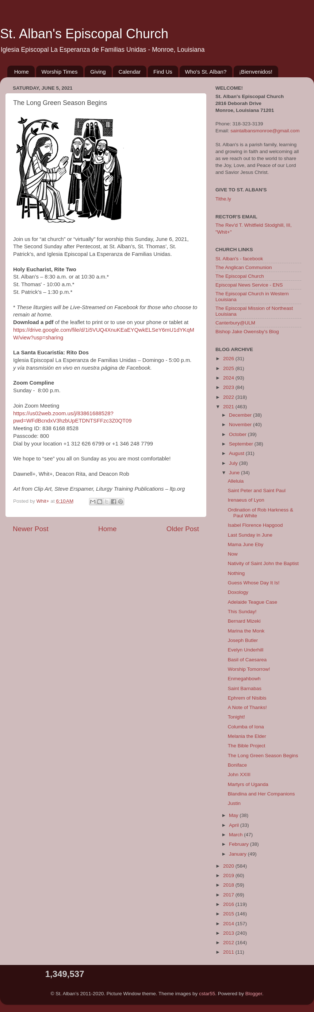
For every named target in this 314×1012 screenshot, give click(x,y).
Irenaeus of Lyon (246, 500)
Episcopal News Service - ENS (249, 285)
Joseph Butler (243, 640)
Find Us (162, 72)
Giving (98, 72)
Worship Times (60, 72)
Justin (234, 803)
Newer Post (31, 529)
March (236, 834)
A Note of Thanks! (247, 707)
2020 (229, 866)
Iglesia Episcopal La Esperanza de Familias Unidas (108, 254)
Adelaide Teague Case (252, 602)
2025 (229, 368)
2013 (229, 933)
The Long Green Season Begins (263, 755)
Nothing (236, 573)
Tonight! (236, 717)
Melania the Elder (247, 736)
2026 (229, 358)
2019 (229, 875)
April (234, 825)
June (235, 472)
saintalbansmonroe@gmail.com (264, 130)
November (241, 424)
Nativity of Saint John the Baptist (263, 563)
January (238, 854)
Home (21, 72)
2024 (229, 378)
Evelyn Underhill (246, 650)
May (234, 815)
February (239, 844)
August (237, 453)
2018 (229, 885)
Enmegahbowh (244, 678)
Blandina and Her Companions (261, 794)
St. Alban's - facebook (239, 258)
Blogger (253, 993)
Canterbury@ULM (235, 323)
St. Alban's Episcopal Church (84, 33)
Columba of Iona (246, 726)
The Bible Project (246, 745)
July (234, 463)
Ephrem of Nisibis (247, 698)
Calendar (129, 72)
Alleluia (236, 481)
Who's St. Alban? (206, 72)
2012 (229, 942)
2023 (229, 387)
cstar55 (207, 993)
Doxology (238, 592)
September (241, 444)
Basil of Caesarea (247, 659)
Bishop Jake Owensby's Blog (247, 331)
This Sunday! (242, 611)
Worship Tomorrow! (249, 669)
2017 (229, 895)
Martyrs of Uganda (248, 784)
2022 (229, 397)
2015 (229, 913)
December (241, 415)
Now (233, 554)
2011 (229, 952)
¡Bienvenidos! (255, 72)
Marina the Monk (246, 631)
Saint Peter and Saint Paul (257, 490)
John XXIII (239, 774)
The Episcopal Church (239, 276)
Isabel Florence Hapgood (255, 525)
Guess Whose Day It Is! (254, 582)
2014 (229, 923)
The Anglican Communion (243, 267)
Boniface (237, 765)
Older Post (182, 529)
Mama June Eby (246, 544)
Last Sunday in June (250, 535)
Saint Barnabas (244, 688)
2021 (229, 406)
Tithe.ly (223, 199)
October (238, 434)
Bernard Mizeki (244, 621)
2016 (229, 904)
